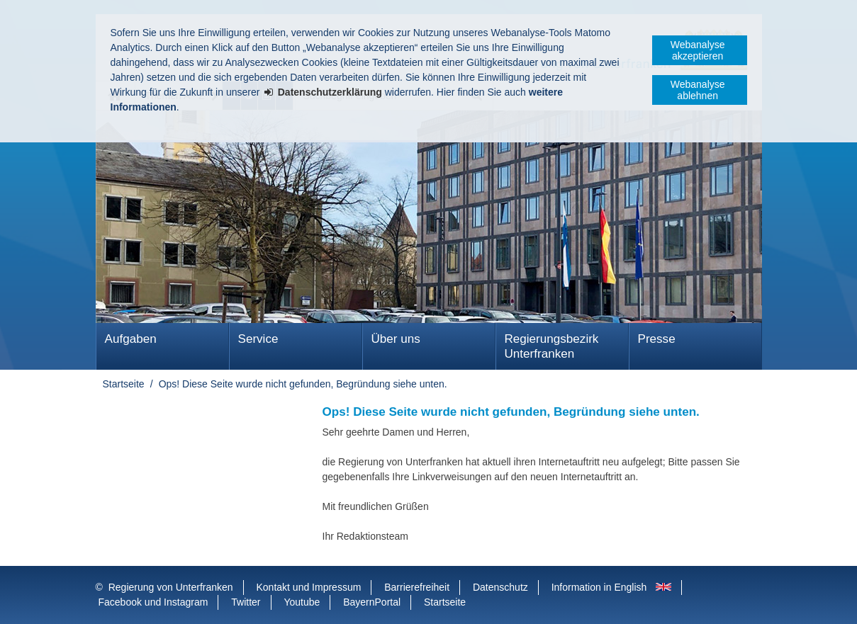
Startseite (124, 384)
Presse (657, 339)
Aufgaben (131, 339)
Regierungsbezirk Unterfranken (552, 346)
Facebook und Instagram (153, 602)
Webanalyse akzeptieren (698, 50)
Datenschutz (500, 587)
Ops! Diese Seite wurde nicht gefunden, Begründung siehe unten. (303, 384)
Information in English (599, 587)
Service (258, 339)
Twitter (245, 602)
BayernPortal (372, 602)
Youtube (302, 602)
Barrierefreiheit (416, 587)
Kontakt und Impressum (309, 587)
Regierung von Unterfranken (170, 587)
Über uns (395, 339)
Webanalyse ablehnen (698, 90)
